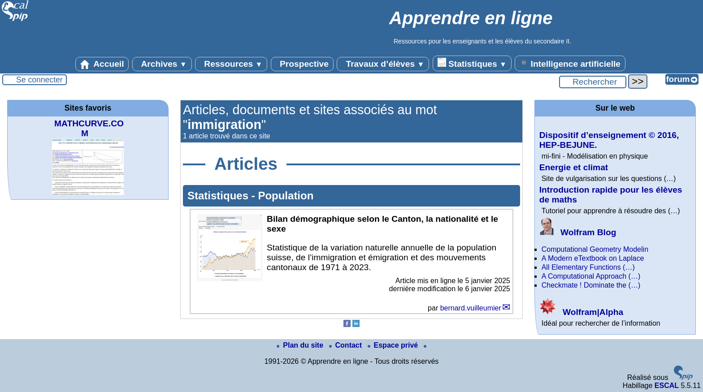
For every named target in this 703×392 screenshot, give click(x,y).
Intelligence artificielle (570, 63)
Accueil (102, 64)
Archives (162, 64)
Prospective (302, 64)
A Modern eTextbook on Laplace (593, 258)
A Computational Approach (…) (591, 276)
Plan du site (301, 345)
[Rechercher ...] (592, 82)
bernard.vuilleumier (470, 308)
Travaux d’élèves (383, 64)
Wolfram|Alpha (581, 312)
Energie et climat (573, 167)
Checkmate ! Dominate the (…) (591, 285)
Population (285, 196)
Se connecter (39, 79)
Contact (346, 345)
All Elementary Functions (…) (588, 267)
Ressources (231, 64)
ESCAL (667, 385)
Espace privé (394, 345)
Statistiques (472, 63)
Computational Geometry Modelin (595, 249)
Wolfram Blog (577, 232)
